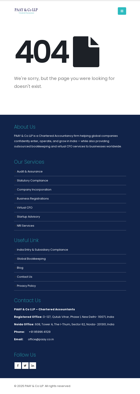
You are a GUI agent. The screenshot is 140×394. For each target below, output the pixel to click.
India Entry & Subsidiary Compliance (42, 250)
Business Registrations (33, 198)
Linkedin (32, 365)
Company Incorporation (34, 189)
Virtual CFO (25, 207)
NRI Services (25, 226)
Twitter (25, 365)
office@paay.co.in (40, 339)
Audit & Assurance (30, 171)
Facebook (18, 365)
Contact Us (24, 277)
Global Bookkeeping (31, 259)
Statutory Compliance (32, 180)
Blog (20, 268)
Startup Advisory (28, 216)
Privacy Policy (26, 286)
